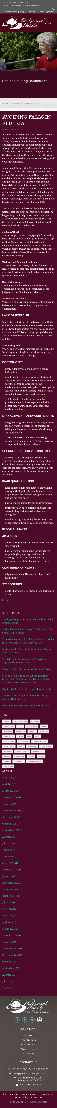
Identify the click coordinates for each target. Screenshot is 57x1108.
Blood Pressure (39, 741)
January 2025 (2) (10, 876)
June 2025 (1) (9, 850)
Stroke (41, 756)
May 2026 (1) (9, 777)
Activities (44, 731)
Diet (29, 736)
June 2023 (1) (9, 988)
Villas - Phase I (28, 1044)
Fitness (32, 731)
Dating (7, 761)
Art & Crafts (9, 746)
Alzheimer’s (32, 726)
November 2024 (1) (12, 889)
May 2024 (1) (9, 915)
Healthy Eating (20, 721)
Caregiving (8, 736)
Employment (11, 11)
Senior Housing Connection (26, 103)
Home (5, 103)
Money (7, 756)
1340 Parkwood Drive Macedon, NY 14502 (29, 1079)
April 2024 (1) (9, 922)
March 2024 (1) (10, 928)
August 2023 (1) (10, 975)
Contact (31, 11)
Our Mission (28, 1053)
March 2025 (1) (10, 863)
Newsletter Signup (28, 1084)
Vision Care (9, 741)
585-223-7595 (25, 2)
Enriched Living (34, 761)
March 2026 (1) (10, 791)
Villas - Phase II (28, 1049)
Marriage (8, 751)
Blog (22, 11)
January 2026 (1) (10, 804)
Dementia (20, 731)
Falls (37, 736)
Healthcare (8, 726)
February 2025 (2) (11, 869)
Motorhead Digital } (37, 1102)
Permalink (7, 600)
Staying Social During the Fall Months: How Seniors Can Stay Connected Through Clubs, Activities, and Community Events (25, 679)
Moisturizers (38, 751)
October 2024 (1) (11, 896)
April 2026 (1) (9, 784)
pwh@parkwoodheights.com (29, 1073)
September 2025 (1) (12, 830)
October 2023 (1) (10, 961)
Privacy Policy (21, 1097)
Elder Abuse (46, 746)
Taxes (20, 736)
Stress (31, 756)
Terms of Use (36, 1097)
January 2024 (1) (10, 942)
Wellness (8, 731)
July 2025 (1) (8, 843)
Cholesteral (23, 741)
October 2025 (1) (11, 823)
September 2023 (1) (12, 968)
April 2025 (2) (9, 856)
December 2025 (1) (12, 810)
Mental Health (22, 751)
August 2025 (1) (10, 837)
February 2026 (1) (11, 797)
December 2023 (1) (12, 948)
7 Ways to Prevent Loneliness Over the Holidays (27, 669)
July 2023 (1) (8, 981)
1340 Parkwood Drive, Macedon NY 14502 (23, 5)
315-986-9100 (10, 2)
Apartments (29, 1039)
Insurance (32, 746)
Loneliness (18, 761)
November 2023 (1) (12, 955)
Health (7, 721)
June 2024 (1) (9, 909)
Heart (20, 746)
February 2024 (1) (11, 935)
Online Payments (46, 11)
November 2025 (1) (12, 817)
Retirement (19, 756)
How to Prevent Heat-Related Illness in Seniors (27, 705)
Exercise (35, 721)
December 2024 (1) (12, 882)
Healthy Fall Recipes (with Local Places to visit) (26, 689)
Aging (43, 726)
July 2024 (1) (8, 902)
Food (20, 726)
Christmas (8, 766)
